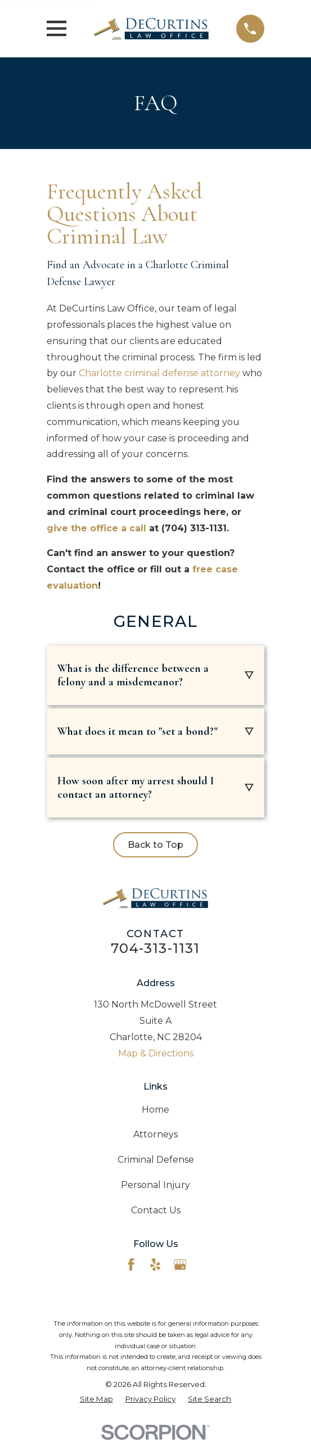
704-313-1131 (155, 948)
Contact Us (156, 1210)
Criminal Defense (156, 1159)
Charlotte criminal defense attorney (159, 373)
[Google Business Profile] (180, 1264)
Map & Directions (155, 1053)
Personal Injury (155, 1185)
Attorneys (155, 1134)
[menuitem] (96, 1399)
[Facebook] (131, 1264)
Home (155, 1109)
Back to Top (155, 844)
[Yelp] (155, 1264)
